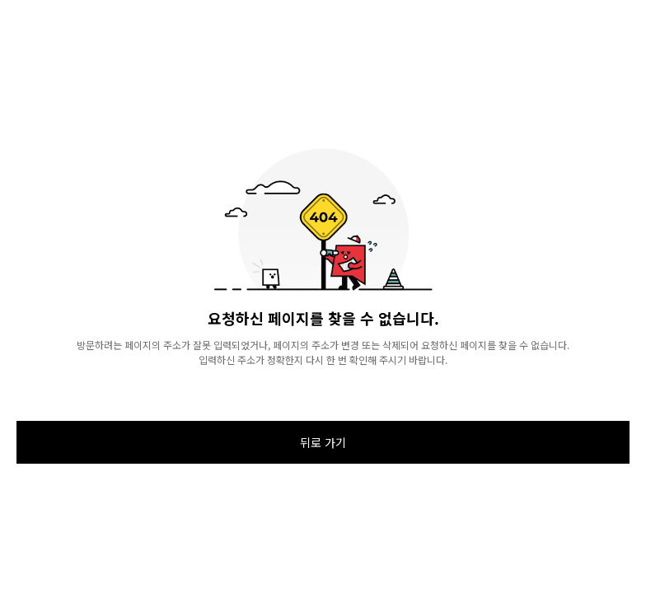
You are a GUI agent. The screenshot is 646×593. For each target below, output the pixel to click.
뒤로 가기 (323, 442)
